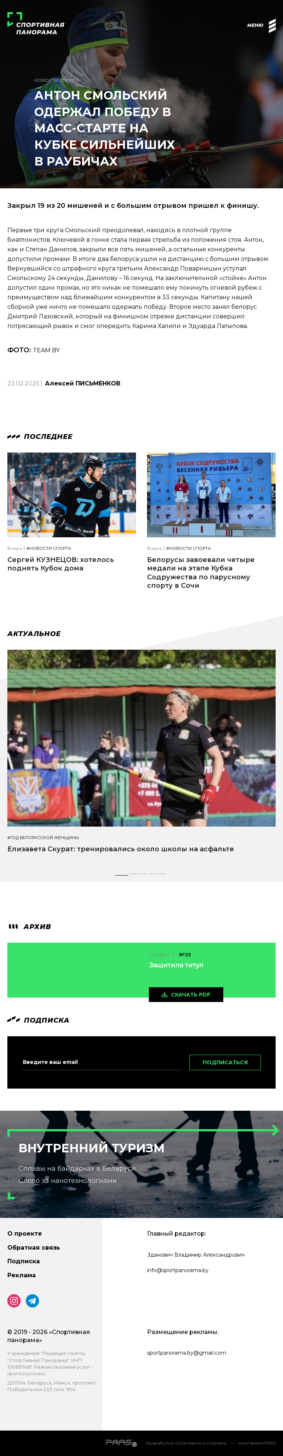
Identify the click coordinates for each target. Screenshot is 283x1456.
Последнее (40, 437)
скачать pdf (190, 994)
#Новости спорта (49, 549)
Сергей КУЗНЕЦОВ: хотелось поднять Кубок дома (60, 564)
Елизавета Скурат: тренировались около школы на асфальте (120, 849)
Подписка (23, 1261)
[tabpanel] (141, 758)
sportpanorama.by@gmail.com (186, 1352)
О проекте (24, 1233)
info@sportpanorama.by (178, 1270)
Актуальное (34, 634)
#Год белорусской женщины (43, 838)
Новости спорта (56, 80)
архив (29, 927)
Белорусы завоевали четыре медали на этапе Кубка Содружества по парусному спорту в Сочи (201, 573)
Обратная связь (33, 1247)
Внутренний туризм (91, 1148)
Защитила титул (176, 965)
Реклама (21, 1275)
